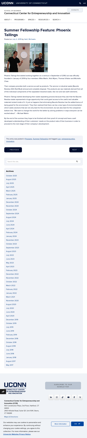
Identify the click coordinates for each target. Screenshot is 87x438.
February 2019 (11, 335)
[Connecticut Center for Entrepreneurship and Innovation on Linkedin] (51, 397)
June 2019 (10, 331)
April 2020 (10, 316)
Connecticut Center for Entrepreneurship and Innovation (37, 13)
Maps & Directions (11, 417)
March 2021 (10, 297)
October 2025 (11, 176)
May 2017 (9, 365)
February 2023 (11, 270)
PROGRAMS (19, 20)
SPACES (31, 20)
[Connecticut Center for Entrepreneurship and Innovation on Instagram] (56, 397)
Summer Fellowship (40, 139)
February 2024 (11, 232)
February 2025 (11, 195)
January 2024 (11, 236)
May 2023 (10, 263)
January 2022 (11, 293)
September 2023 (12, 248)
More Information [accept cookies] (61, 424)
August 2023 (11, 251)
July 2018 (9, 350)
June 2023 (10, 259)
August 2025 (11, 179)
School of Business (12, 11)
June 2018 (10, 354)
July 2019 (9, 327)
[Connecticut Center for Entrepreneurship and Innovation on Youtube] (68, 397)
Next (76, 150)
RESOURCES (43, 20)
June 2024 (10, 225)
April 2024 (10, 229)
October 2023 (11, 244)
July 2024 (10, 221)
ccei (59, 139)
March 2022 (10, 285)
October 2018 (11, 342)
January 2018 (11, 357)
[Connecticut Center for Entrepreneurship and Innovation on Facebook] (74, 397)
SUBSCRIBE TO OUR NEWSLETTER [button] (63, 386)
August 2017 (10, 361)
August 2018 (11, 346)
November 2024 (12, 206)
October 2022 (11, 282)
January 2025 (11, 198)
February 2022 (11, 289)
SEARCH (56, 20)
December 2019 (12, 320)
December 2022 (12, 274)
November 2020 (12, 301)
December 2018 (12, 338)
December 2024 (12, 202)
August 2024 (11, 217)
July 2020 (10, 308)
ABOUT (7, 20)
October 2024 (11, 210)
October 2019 (11, 323)
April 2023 (10, 267)
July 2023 (10, 255)
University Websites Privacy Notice (17, 434)
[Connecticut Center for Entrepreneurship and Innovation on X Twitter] (80, 397)
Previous (13, 150)
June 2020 (10, 312)
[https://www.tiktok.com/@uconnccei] (62, 397)
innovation (10, 141)
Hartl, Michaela (29, 39)
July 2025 (10, 183)
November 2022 (12, 278)
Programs (28, 139)
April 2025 (10, 187)
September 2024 (12, 213)
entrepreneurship (68, 139)
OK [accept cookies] (77, 424)
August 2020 (11, 304)
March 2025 (10, 191)
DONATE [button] (75, 10)
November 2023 (12, 240)
